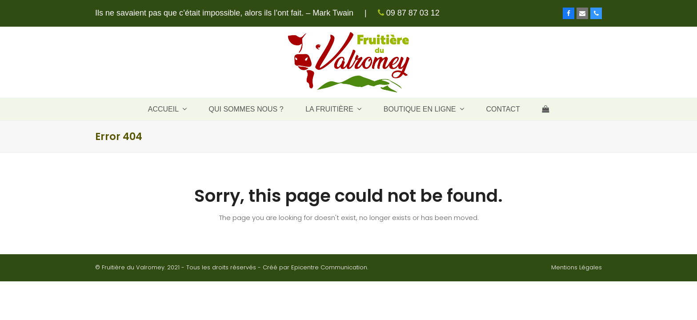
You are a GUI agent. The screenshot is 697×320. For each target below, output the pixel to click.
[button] (545, 109)
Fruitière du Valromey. (133, 267)
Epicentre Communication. (329, 267)
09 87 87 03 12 (412, 12)
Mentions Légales (576, 267)
